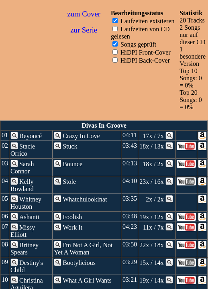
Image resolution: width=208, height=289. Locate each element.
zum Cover (83, 14)
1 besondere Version (192, 56)
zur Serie (83, 30)
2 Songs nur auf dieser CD (192, 34)
